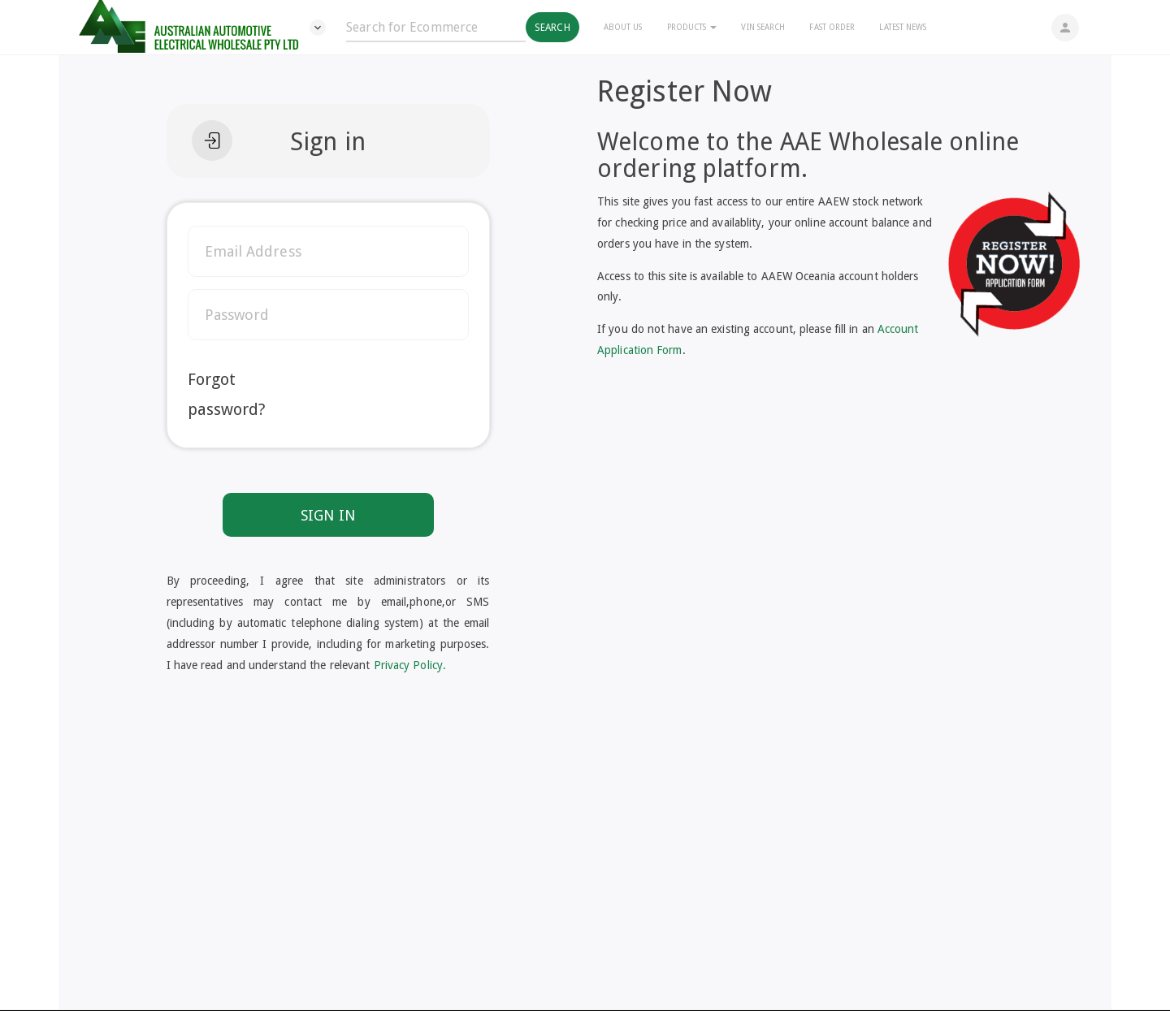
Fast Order (832, 27)
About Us (623, 27)
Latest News (902, 27)
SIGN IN (328, 515)
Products (692, 27)
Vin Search (763, 27)
